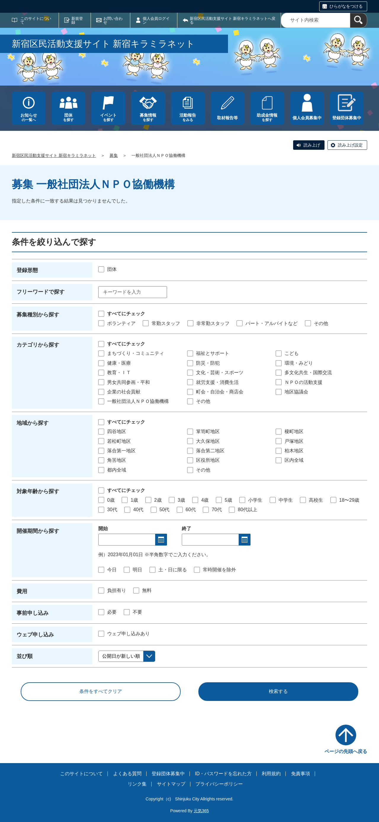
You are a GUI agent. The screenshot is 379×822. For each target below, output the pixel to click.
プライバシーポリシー (219, 783)
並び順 (25, 656)
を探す (68, 117)
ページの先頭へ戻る (346, 751)
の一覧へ (29, 117)
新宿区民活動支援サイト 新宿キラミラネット (54, 155)
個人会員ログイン (156, 20)
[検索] (358, 20)
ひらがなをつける (346, 6)
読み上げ (311, 145)
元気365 (201, 810)
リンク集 (137, 783)
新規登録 (77, 20)
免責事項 (300, 773)
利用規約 (271, 773)
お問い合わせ (113, 20)
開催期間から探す (38, 531)
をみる (188, 117)
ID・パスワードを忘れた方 (223, 773)
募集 (114, 155)
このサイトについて (35, 20)
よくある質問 (127, 773)
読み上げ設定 (350, 145)
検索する (278, 691)
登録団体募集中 (168, 773)
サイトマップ (171, 783)
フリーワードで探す (41, 292)
